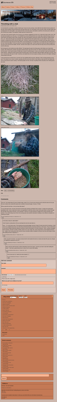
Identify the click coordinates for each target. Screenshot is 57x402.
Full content (4, 393)
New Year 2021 (5, 327)
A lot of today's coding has (7, 343)
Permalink (2, 216)
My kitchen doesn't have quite (8, 368)
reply (3, 217)
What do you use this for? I (8, 356)
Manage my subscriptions (6, 388)
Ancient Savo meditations (7, 302)
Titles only (3, 392)
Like (2, 193)
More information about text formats (20, 275)
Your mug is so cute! (6, 370)
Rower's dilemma (6, 311)
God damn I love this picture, (8, 365)
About (3, 7)
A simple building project (7, 325)
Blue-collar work (6, 322)
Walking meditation (6, 305)
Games (8, 7)
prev (3, 330)
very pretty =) (5, 358)
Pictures (23, 7)
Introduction (5, 334)
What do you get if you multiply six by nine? (12, 281)
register (54, 2)
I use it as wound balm (7, 353)
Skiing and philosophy (7, 324)
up (1, 194)
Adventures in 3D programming (8, 328)
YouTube (3, 399)
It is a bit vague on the (7, 363)
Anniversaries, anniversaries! (8, 315)
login (51, 2)
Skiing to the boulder (6, 321)
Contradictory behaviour (7, 312)
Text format (4, 275)
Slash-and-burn (5, 318)
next (9, 330)
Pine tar (4, 300)
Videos (17, 7)
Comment (3, 268)
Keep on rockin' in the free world (9, 306)
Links (4, 336)
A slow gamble (5, 314)
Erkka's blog (29, 7)
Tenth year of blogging (7, 303)
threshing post (21, 34)
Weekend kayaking (6, 308)
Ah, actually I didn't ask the (8, 348)
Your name (3, 263)
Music (12, 7)
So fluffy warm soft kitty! (7, 346)
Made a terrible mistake (7, 351)
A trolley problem (6, 309)
